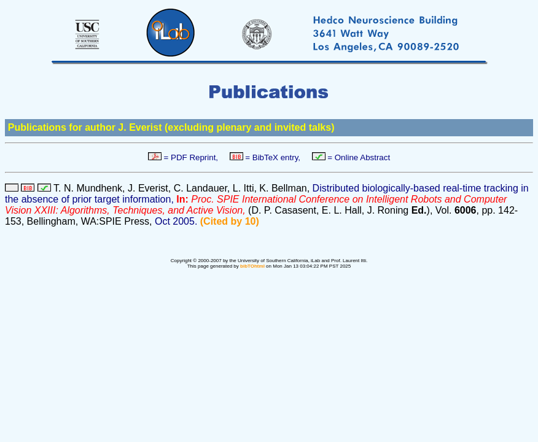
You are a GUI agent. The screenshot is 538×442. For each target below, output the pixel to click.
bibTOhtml (252, 266)
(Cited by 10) (229, 221)
